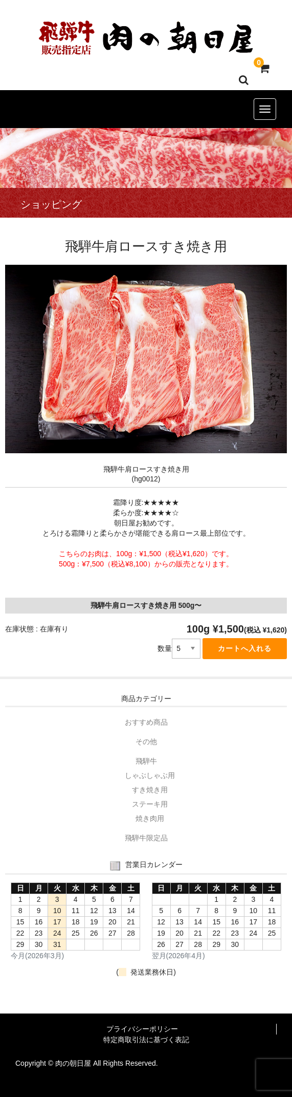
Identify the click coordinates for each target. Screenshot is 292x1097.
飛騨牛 (146, 761)
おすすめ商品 (146, 722)
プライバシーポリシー (142, 1029)
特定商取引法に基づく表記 (146, 1040)
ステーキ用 (150, 804)
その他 (146, 741)
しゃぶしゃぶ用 (150, 775)
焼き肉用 (150, 818)
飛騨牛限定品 (146, 838)
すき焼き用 (150, 790)
